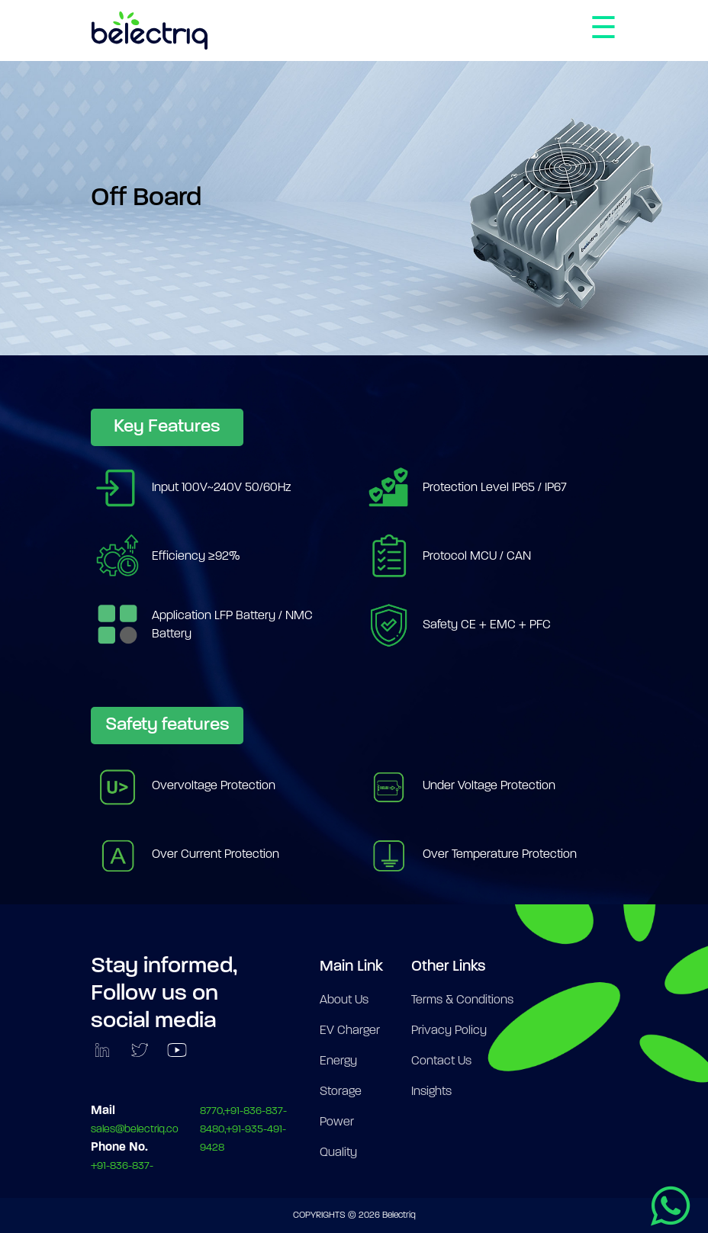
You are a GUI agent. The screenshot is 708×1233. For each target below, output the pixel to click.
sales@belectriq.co (135, 1129)
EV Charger (350, 1031)
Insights (431, 1092)
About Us (344, 1000)
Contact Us (441, 1061)
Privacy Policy (449, 1031)
